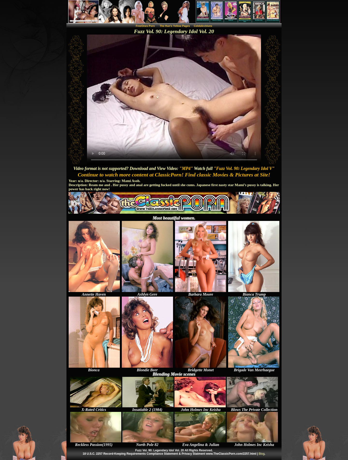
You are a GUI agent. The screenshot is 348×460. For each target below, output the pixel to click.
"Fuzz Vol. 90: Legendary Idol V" (244, 168)
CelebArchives (203, 25)
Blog (262, 453)
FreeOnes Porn (145, 25)
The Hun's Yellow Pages (175, 25)
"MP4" (186, 168)
